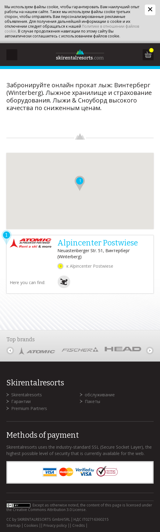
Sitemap (13, 525)
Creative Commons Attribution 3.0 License (49, 509)
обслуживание (100, 395)
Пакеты (92, 401)
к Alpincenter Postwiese (89, 266)
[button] (80, 183)
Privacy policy (55, 525)
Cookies (31, 525)
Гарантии (21, 401)
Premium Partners (29, 408)
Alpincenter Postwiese (97, 243)
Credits (78, 525)
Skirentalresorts (26, 395)
